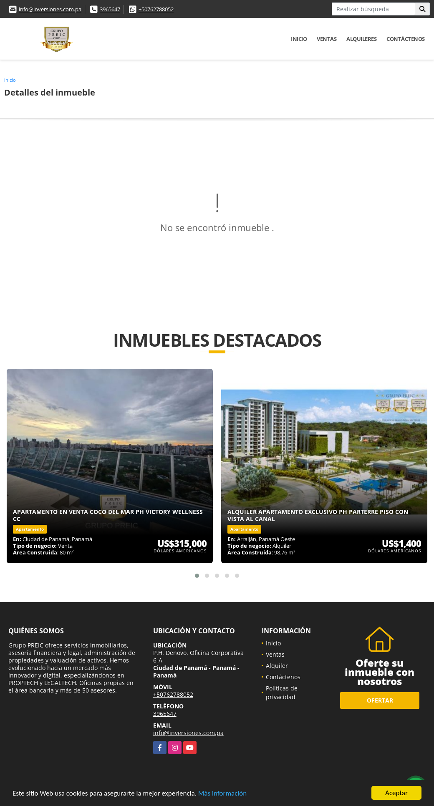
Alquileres (361, 39)
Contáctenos (405, 39)
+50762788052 (156, 9)
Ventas (326, 39)
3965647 (110, 9)
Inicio (299, 39)
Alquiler (277, 666)
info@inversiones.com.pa (50, 9)
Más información (222, 793)
